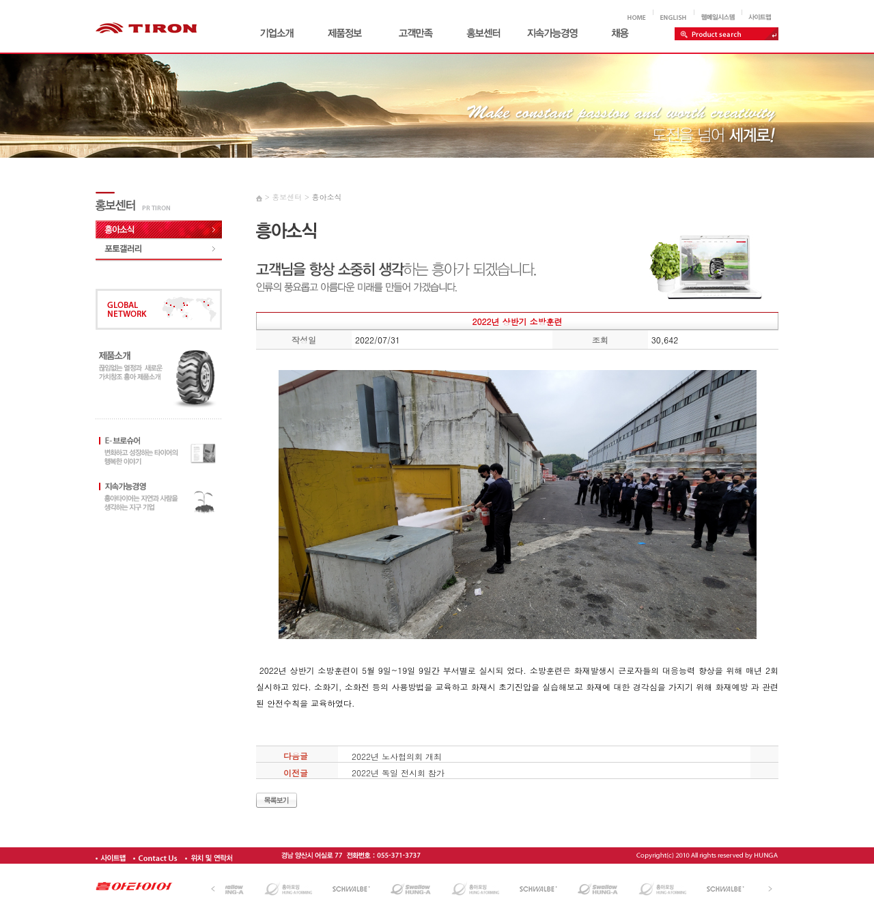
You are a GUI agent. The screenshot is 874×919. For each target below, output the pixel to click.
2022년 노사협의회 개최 (397, 756)
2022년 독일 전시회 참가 (398, 772)
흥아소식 (326, 197)
